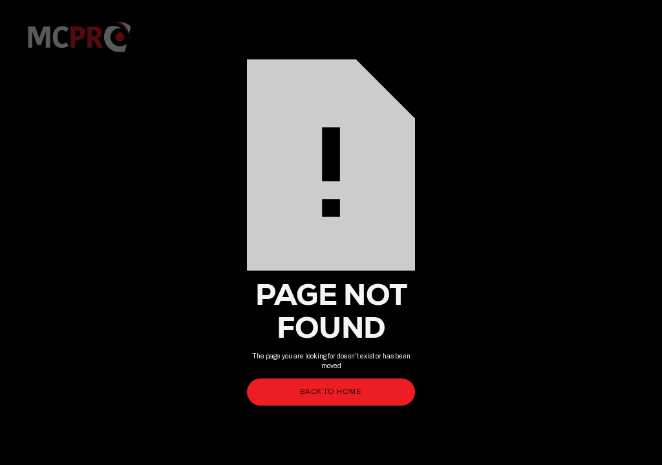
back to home (331, 391)
